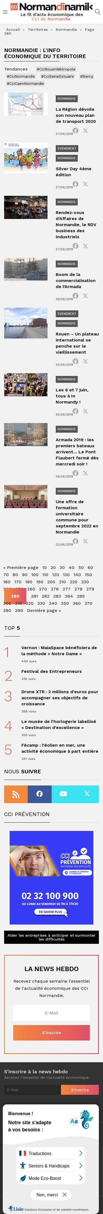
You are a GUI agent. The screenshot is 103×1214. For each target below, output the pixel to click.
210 (62, 581)
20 (53, 567)
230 (85, 581)
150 (88, 574)
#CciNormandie (21, 76)
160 (6, 581)
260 (31, 589)
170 (17, 581)
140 (77, 574)
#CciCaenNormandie (25, 83)
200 (51, 581)
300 (7, 603)
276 (55, 589)
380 (7, 610)
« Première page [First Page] (20, 567)
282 (45, 596)
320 (30, 603)
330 (41, 603)
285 (81, 596)
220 (73, 581)
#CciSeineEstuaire (57, 76)
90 (24, 574)
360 (77, 603)
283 (57, 596)
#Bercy (86, 76)
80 (15, 574)
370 (88, 603)
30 (62, 567)
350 (65, 603)
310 (18, 603)
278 (78, 589)
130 (66, 574)
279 (90, 589)
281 (34, 596)
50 (81, 567)
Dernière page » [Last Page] (44, 610)
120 (55, 574)
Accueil (13, 29)
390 (19, 610)
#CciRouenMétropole (56, 69)
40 (71, 567)
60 (90, 567)
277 (67, 589)
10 (44, 567)
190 (39, 581)
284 (69, 596)
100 (34, 574)
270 (43, 589)
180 (28, 581)
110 (45, 574)
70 (6, 574)
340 (53, 603)
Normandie (66, 29)
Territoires (38, 29)
